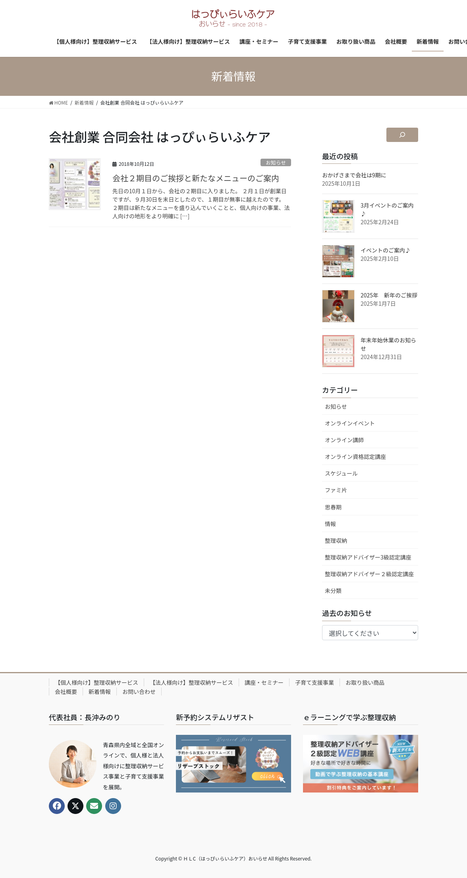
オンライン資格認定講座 (355, 456)
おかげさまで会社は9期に (354, 175)
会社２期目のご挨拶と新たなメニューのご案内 (195, 178)
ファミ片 (336, 490)
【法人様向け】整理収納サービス (191, 682)
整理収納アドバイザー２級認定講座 (369, 574)
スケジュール (341, 473)
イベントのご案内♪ (386, 250)
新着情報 (100, 691)
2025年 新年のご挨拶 (389, 295)
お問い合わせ (139, 691)
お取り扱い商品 (364, 682)
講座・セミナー (264, 682)
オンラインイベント (350, 423)
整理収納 (336, 540)
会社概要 (66, 691)
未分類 (333, 590)
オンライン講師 (344, 440)
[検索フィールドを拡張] (402, 135)
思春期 (333, 507)
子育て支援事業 (314, 682)
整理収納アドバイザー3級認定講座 (368, 557)
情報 (330, 524)
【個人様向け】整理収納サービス (96, 682)
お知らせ (276, 162)
